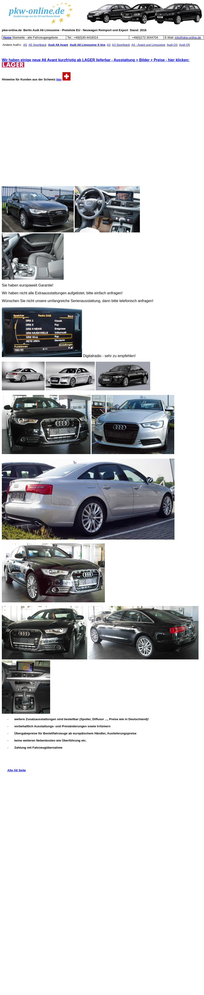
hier (59, 79)
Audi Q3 (172, 45)
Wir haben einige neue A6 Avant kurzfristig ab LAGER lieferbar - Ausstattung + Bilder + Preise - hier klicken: (95, 60)
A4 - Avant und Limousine (148, 45)
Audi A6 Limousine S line (88, 45)
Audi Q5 (184, 45)
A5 (25, 45)
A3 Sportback (121, 45)
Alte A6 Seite (16, 770)
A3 (109, 45)
